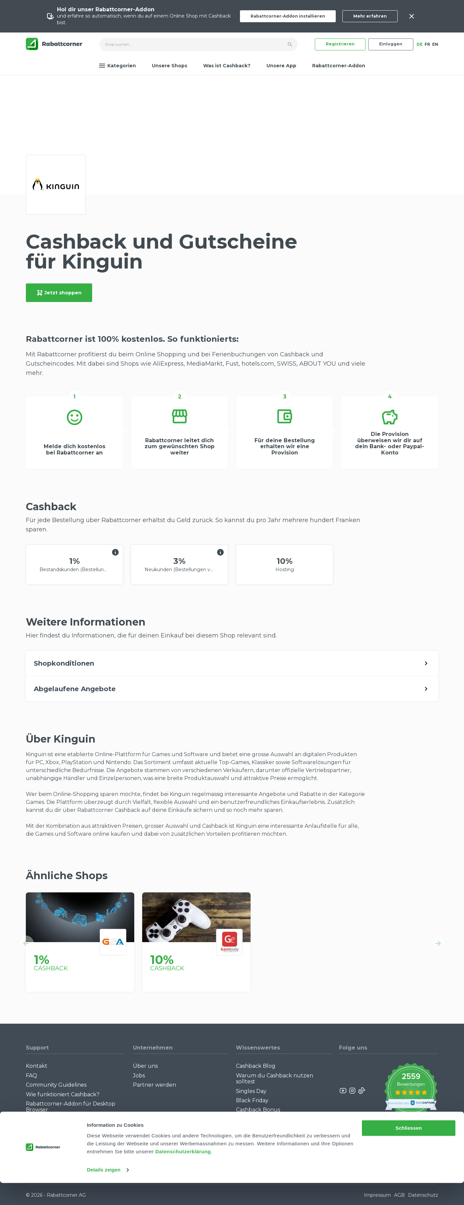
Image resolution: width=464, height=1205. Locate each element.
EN (435, 44)
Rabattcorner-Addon (338, 66)
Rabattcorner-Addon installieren (288, 16)
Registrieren (340, 43)
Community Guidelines (56, 1085)
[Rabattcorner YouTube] (343, 1091)
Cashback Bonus (258, 1110)
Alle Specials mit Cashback (271, 1119)
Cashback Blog (255, 1066)
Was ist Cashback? (227, 66)
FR (427, 44)
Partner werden (154, 1085)
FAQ (31, 1075)
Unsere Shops (169, 66)
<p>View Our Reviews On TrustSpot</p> (410, 1090)
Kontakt (36, 1066)
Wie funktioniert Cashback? (62, 1094)
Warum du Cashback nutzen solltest (274, 1078)
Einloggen (390, 43)
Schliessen (408, 1150)
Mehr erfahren (370, 16)
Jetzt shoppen (59, 292)
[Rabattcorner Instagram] (352, 1091)
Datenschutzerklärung (183, 1173)
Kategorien (117, 66)
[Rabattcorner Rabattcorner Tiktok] (361, 1091)
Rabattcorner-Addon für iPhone (69, 1119)
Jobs (139, 1075)
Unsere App (281, 66)
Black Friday (252, 1100)
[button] (26, 943)
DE (420, 44)
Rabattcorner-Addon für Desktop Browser (70, 1107)
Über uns (145, 1066)
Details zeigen (103, 1192)
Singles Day (251, 1091)
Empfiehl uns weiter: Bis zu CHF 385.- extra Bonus (278, 1131)
